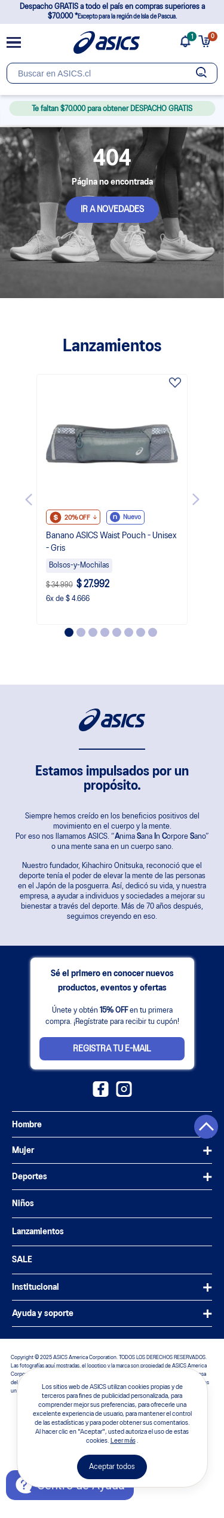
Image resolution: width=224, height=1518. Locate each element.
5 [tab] (116, 632)
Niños (23, 1204)
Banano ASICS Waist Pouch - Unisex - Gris (111, 542)
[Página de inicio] (106, 42)
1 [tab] (69, 632)
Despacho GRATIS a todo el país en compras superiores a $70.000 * (112, 11)
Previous (29, 499)
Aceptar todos (112, 1467)
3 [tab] (92, 632)
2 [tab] (80, 632)
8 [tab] (152, 632)
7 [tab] (140, 632)
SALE (22, 1260)
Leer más (123, 1441)
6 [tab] (128, 632)
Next (196, 499)
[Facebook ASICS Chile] (101, 1094)
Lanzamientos (38, 1232)
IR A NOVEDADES (112, 210)
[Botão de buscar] (201, 73)
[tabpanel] (112, 499)
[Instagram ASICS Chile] (124, 1094)
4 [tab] (104, 632)
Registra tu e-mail (112, 1049)
